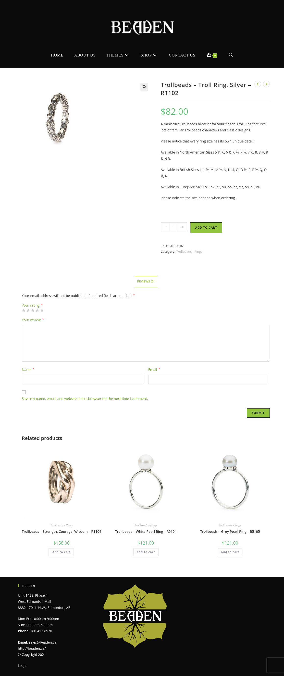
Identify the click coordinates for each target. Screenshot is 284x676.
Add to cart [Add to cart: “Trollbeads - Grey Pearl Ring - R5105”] (230, 552)
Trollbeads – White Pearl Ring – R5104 (145, 531)
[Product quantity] (174, 226)
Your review (33, 320)
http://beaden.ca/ (32, 648)
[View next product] (266, 84)
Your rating (32, 305)
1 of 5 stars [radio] (23, 310)
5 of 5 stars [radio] (42, 310)
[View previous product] (257, 84)
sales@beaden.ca (42, 642)
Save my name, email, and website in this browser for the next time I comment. (85, 398)
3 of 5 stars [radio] (32, 310)
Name (28, 369)
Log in (22, 665)
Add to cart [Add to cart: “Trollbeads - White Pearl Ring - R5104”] (145, 552)
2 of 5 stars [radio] (28, 310)
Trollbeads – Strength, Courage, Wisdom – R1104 (61, 531)
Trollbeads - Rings (189, 251)
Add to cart (206, 227)
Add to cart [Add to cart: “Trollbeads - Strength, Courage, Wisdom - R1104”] (61, 552)
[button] (144, 87)
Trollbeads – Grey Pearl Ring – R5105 (230, 531)
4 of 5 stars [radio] (37, 310)
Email (154, 369)
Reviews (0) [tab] (145, 281)
